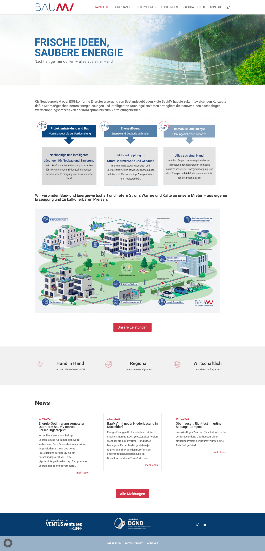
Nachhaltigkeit (194, 7)
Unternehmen (146, 7)
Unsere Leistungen (132, 327)
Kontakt (216, 7)
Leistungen (169, 7)
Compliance (122, 7)
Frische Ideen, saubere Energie (79, 51)
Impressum (114, 543)
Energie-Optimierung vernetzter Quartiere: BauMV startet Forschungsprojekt (61, 427)
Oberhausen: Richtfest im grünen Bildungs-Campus (199, 425)
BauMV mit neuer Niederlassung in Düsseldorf (132, 425)
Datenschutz (134, 543)
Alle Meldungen (132, 494)
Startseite (101, 7)
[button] (8, 543)
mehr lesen (82, 472)
